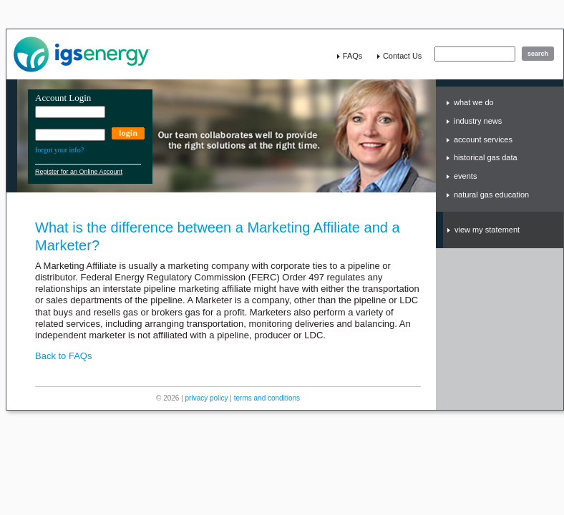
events (465, 176)
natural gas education (491, 194)
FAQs (353, 56)
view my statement (487, 229)
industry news (478, 121)
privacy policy (206, 398)
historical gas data (485, 157)
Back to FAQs (63, 355)
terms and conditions (267, 398)
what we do (474, 102)
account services (483, 139)
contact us (402, 56)
